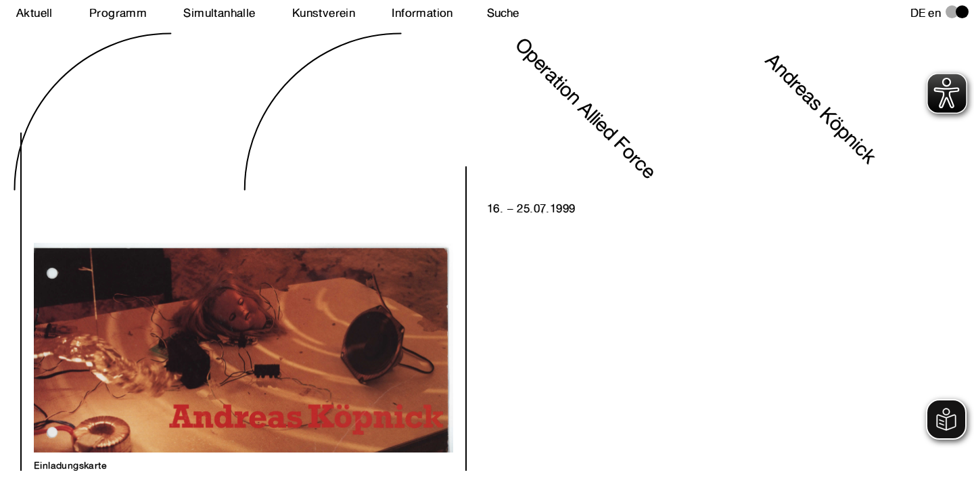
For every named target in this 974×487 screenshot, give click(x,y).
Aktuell (34, 13)
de (918, 13)
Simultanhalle (219, 13)
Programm (118, 13)
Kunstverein (323, 13)
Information (422, 13)
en (934, 13)
